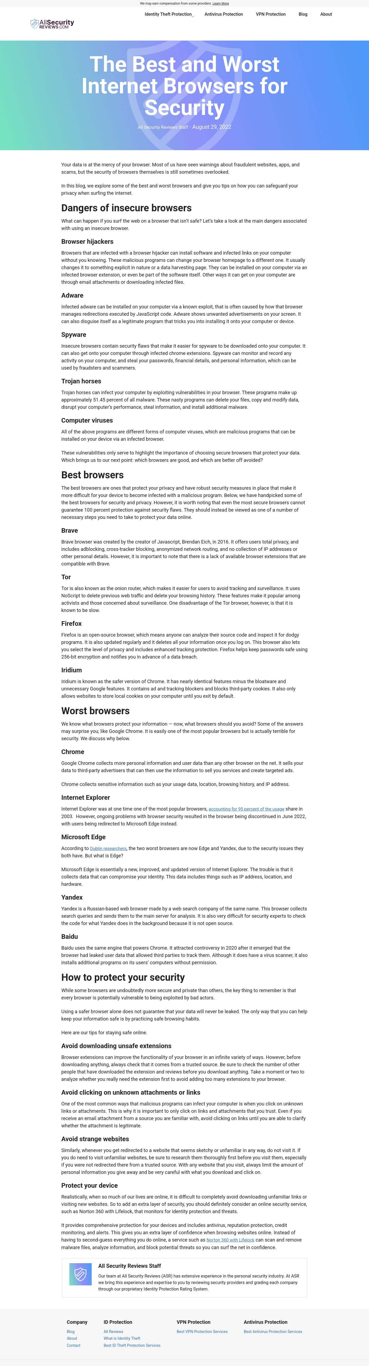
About (326, 18)
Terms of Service (318, 1357)
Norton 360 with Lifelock (233, 1230)
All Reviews (113, 1321)
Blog (303, 18)
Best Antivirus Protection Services (273, 1321)
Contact (73, 1335)
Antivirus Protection (224, 18)
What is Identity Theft (122, 1328)
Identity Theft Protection (168, 18)
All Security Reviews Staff (162, 117)
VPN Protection (271, 18)
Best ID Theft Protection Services (132, 1335)
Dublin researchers (110, 838)
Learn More (221, 3)
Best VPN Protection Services (202, 1321)
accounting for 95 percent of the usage (251, 799)
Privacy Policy (286, 1357)
